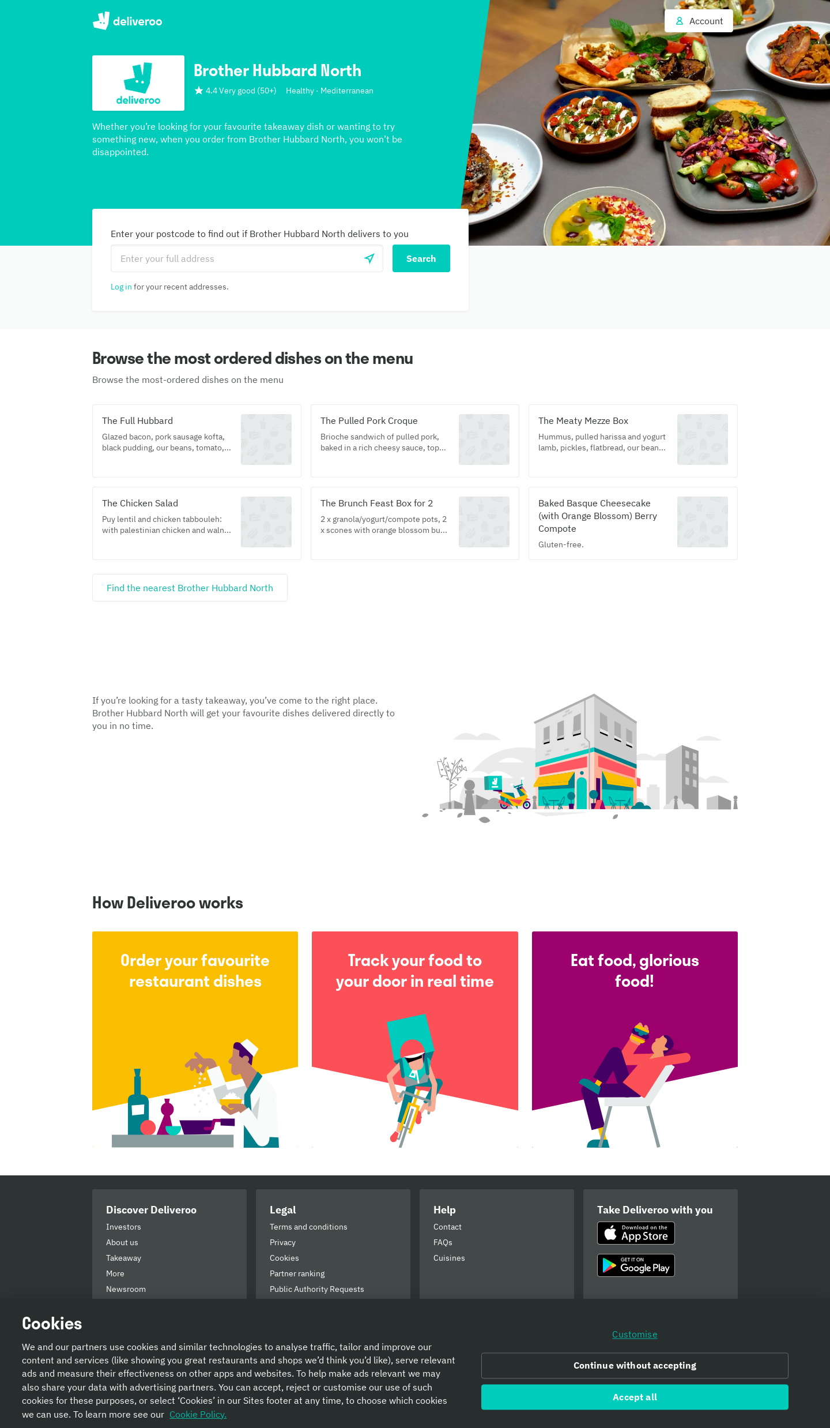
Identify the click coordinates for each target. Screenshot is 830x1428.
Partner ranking (297, 1273)
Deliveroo (127, 21)
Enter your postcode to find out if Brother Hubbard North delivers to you (260, 233)
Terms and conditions (309, 1227)
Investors (123, 1227)
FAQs (442, 1242)
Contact (447, 1227)
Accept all (635, 1397)
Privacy (283, 1242)
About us (122, 1242)
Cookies (284, 1258)
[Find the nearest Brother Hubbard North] (190, 588)
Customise (634, 1334)
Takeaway (123, 1258)
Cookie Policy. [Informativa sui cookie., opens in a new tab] (198, 1414)
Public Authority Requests (317, 1289)
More (115, 1273)
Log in (121, 286)
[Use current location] (369, 258)
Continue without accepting (635, 1365)
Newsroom (126, 1289)
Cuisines (449, 1258)
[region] (415, 1363)
